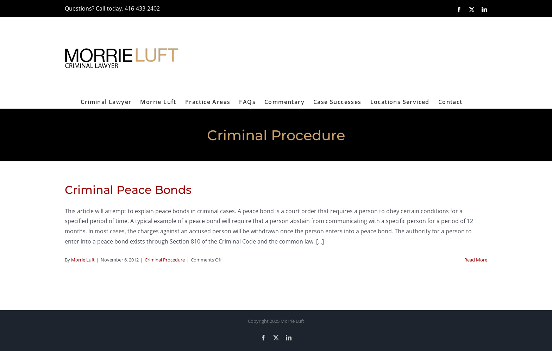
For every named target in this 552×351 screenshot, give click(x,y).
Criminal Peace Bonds (128, 190)
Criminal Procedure (165, 260)
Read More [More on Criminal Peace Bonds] (475, 260)
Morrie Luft (83, 260)
